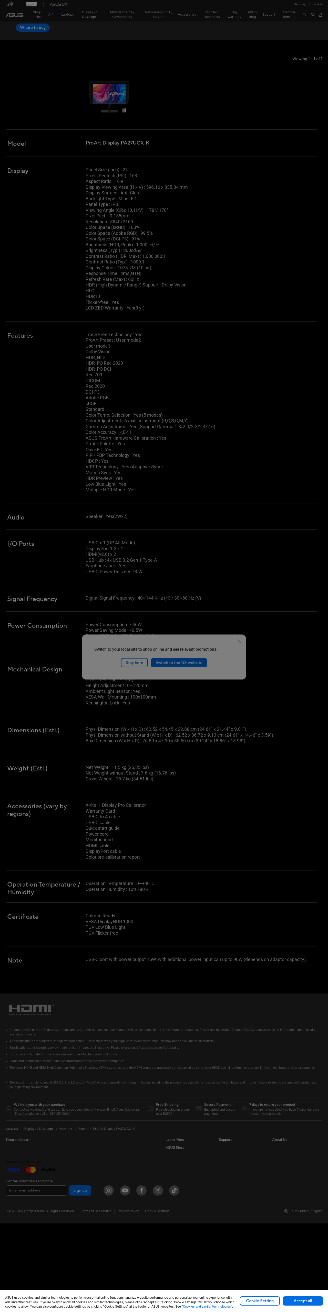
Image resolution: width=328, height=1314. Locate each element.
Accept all (303, 1301)
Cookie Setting (260, 1301)
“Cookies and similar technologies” (207, 1306)
